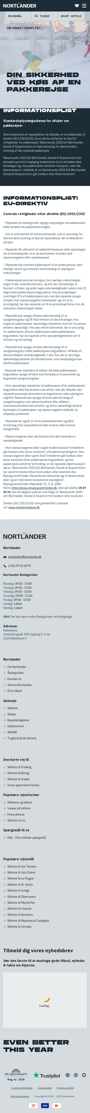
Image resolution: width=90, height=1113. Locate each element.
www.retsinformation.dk (24, 507)
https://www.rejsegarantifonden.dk (34, 488)
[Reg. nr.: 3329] (16, 1075)
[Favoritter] (76, 5)
